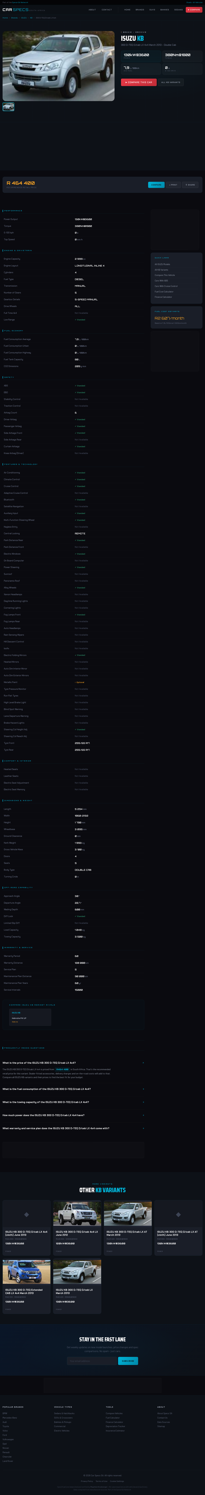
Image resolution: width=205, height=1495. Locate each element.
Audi (5, 1422)
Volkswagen (8, 1439)
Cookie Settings (117, 1481)
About (92, 9)
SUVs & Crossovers (63, 1417)
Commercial (59, 1426)
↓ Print (173, 185)
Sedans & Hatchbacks (64, 1413)
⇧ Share (190, 185)
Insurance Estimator (115, 1430)
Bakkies (164, 9)
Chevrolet (7, 1456)
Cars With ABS (161, 280)
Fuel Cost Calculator (164, 291)
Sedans (178, 9)
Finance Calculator (163, 297)
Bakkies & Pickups (62, 1422)
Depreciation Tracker (115, 1426)
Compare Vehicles (114, 1413)
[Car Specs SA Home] (24, 10)
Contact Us (162, 1417)
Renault (6, 1452)
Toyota (6, 1426)
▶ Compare (194, 9)
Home (127, 9)
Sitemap (161, 1426)
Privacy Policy (87, 1481)
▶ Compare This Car (139, 82)
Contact (107, 9)
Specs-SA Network (20, 2)
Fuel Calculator (113, 1417)
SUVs (152, 9)
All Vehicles (197, 2)
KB (31, 17)
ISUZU (24, 17)
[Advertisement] (97, 146)
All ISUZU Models (162, 264)
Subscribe (128, 1361)
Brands (140, 9)
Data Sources (163, 1422)
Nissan (6, 1448)
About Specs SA (164, 1413)
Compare (156, 185)
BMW (5, 1413)
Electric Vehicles (61, 1430)
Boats (189, 2)
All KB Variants (170, 82)
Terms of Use (101, 1481)
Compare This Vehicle (165, 275)
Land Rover (8, 1461)
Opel (5, 1443)
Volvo (5, 1430)
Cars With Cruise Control (166, 286)
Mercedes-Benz (10, 1417)
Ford (5, 1435)
